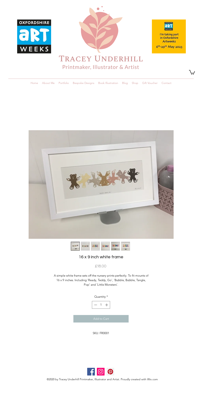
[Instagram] (101, 371)
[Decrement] (95, 305)
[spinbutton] (101, 305)
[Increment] (107, 305)
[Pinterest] (110, 371)
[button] (192, 72)
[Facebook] (91, 371)
